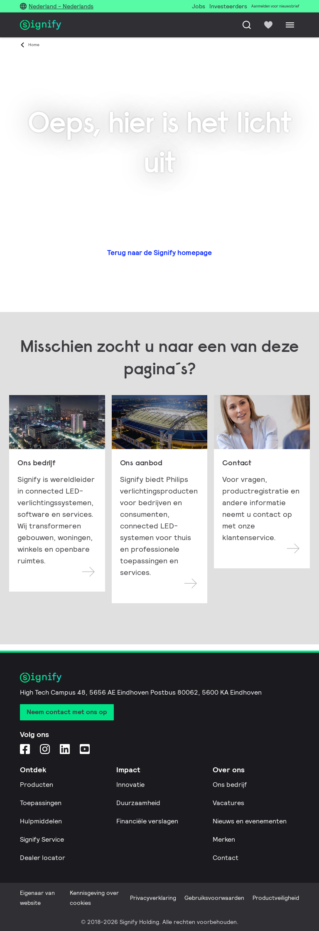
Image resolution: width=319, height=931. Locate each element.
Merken (224, 839)
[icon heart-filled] (268, 25)
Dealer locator (42, 857)
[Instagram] (45, 749)
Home (33, 44)
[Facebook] (25, 749)
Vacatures (228, 802)
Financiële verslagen (147, 821)
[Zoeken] (247, 25)
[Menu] (290, 25)
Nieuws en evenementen (250, 821)
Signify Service (42, 839)
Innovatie (130, 784)
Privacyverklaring (153, 898)
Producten (36, 784)
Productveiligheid (276, 898)
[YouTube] (85, 749)
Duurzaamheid (138, 802)
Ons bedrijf (230, 784)
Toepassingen (40, 802)
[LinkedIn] (65, 749)
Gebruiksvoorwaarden (214, 898)
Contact (225, 857)
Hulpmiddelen (41, 821)
